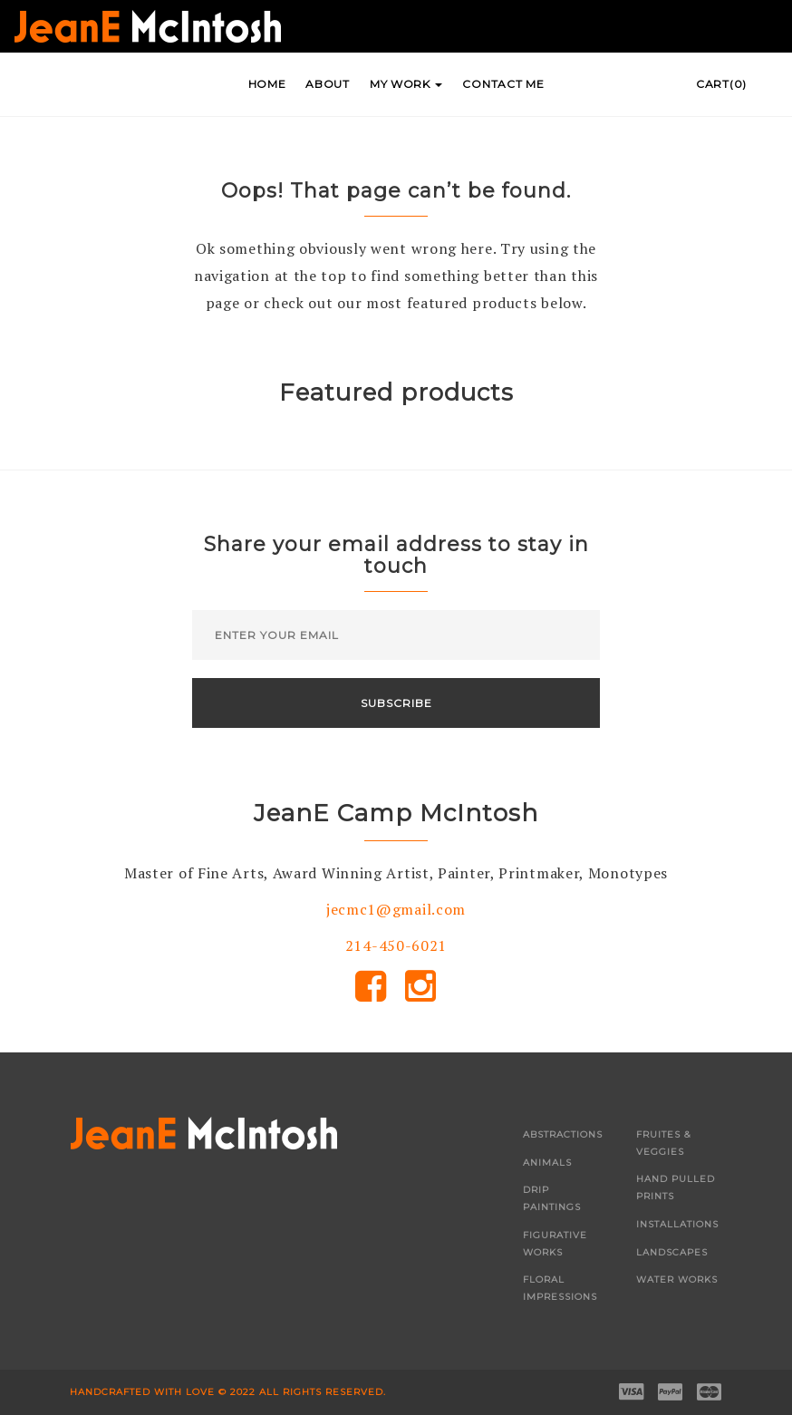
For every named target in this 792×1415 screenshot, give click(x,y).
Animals (547, 1162)
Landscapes (672, 1252)
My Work (406, 84)
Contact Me (503, 84)
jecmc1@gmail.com (396, 909)
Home (267, 84)
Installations (677, 1224)
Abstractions (563, 1134)
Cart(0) (721, 84)
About (327, 84)
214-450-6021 (396, 945)
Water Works (677, 1279)
